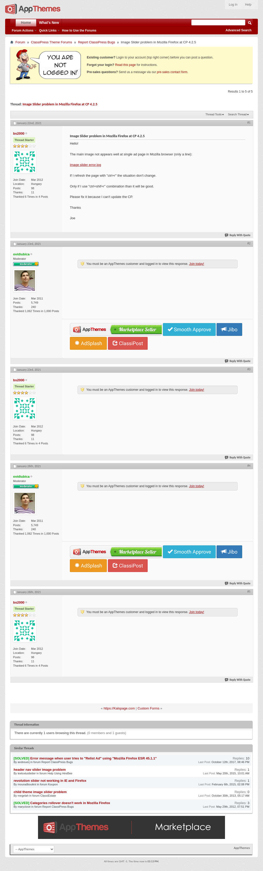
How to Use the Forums (79, 30)
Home (26, 23)
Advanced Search (238, 30)
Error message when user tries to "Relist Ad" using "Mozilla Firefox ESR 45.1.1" (93, 758)
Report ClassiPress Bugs (96, 42)
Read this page (125, 65)
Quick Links (48, 30)
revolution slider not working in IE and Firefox (50, 781)
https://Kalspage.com (119, 708)
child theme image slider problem (40, 792)
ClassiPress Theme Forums (51, 42)
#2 (248, 243)
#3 (248, 369)
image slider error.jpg (85, 165)
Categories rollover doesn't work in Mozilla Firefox (70, 803)
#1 (248, 122)
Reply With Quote (237, 235)
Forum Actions (22, 30)
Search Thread (237, 114)
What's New (49, 23)
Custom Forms (148, 708)
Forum (20, 42)
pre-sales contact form (172, 72)
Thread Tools (213, 114)
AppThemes (242, 848)
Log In (233, 4)
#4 (248, 465)
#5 (248, 591)
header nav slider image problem (40, 770)
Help (248, 4)
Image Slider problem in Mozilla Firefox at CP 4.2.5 (60, 104)
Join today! (196, 264)
